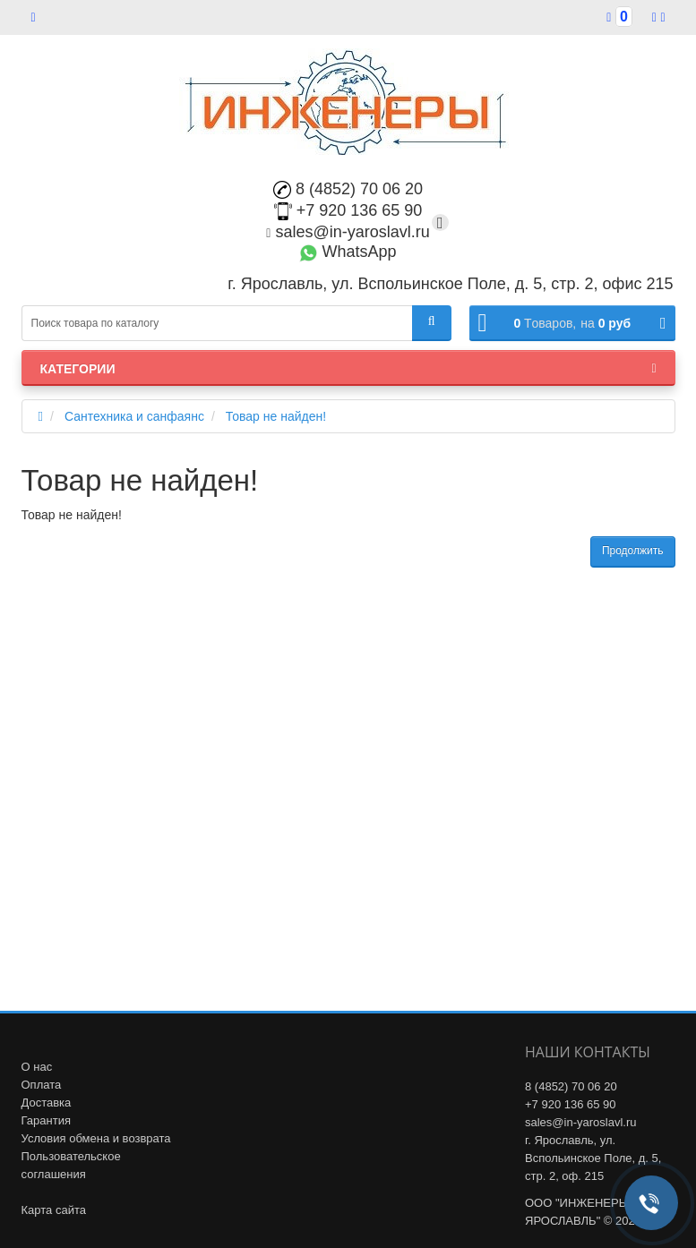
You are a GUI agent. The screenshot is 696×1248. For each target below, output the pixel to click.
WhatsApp (347, 252)
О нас (37, 1066)
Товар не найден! (276, 416)
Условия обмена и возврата (96, 1138)
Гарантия (46, 1120)
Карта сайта (53, 1210)
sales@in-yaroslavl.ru (347, 232)
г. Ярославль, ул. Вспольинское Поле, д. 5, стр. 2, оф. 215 (593, 1158)
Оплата (41, 1084)
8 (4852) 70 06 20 (348, 189)
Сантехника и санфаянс (134, 416)
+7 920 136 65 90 (348, 210)
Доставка (46, 1102)
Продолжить (633, 550)
